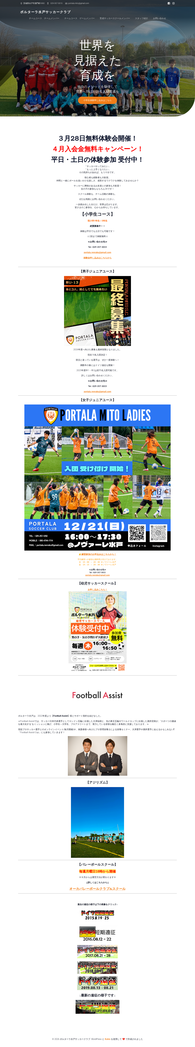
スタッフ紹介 (141, 18)
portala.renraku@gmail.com (97, 252)
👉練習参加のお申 (88, 554)
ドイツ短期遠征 (97, 898)
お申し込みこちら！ (97, 589)
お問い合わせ (159, 18)
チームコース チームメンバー (44, 18)
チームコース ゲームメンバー (79, 18)
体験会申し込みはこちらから (97, 258)
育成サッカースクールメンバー (115, 18)
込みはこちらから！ (106, 554)
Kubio (107, 1039)
